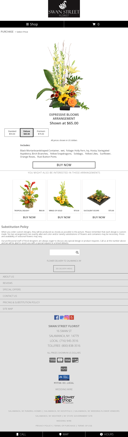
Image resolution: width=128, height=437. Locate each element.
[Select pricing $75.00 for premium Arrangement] (41, 133)
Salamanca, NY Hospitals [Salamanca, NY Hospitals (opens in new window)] (58, 411)
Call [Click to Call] (21, 434)
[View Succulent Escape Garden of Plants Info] (98, 194)
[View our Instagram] (66, 318)
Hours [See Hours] (107, 434)
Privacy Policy (44, 425)
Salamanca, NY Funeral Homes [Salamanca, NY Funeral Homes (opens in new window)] (25, 411)
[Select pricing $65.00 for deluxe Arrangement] (26, 133)
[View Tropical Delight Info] (29, 194)
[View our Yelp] (71, 318)
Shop (32, 24)
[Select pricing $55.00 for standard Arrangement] (12, 133)
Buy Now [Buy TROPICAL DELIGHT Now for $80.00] (29, 217)
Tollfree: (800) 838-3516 (64, 346)
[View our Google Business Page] (61, 318)
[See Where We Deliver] (64, 268)
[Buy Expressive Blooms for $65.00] (64, 165)
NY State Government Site (78, 416)
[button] (64, 378)
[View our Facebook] (56, 318)
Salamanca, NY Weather (48, 416)
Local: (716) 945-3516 (64, 341)
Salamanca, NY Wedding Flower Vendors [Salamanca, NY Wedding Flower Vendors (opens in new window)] (97, 411)
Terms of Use (85, 425)
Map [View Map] (64, 434)
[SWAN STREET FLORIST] (64, 16)
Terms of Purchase (64, 425)
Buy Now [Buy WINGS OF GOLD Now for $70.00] (64, 217)
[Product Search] (64, 252)
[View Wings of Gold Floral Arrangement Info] (64, 194)
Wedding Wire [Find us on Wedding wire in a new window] (64, 389)
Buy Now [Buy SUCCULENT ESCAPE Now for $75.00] (99, 217)
